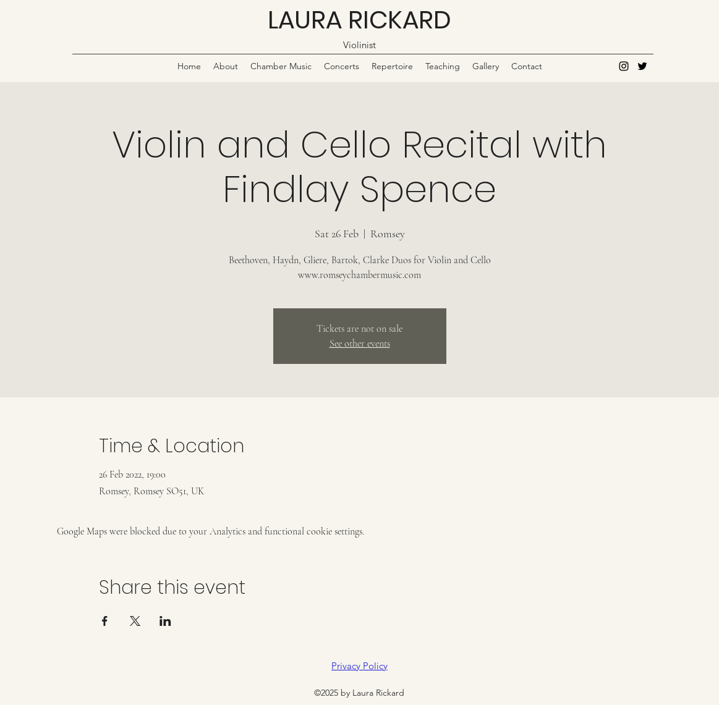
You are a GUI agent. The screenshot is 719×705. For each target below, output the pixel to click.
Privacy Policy (359, 666)
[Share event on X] (135, 621)
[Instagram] (624, 66)
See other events (360, 343)
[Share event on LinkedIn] (165, 621)
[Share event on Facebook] (105, 621)
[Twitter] (642, 66)
